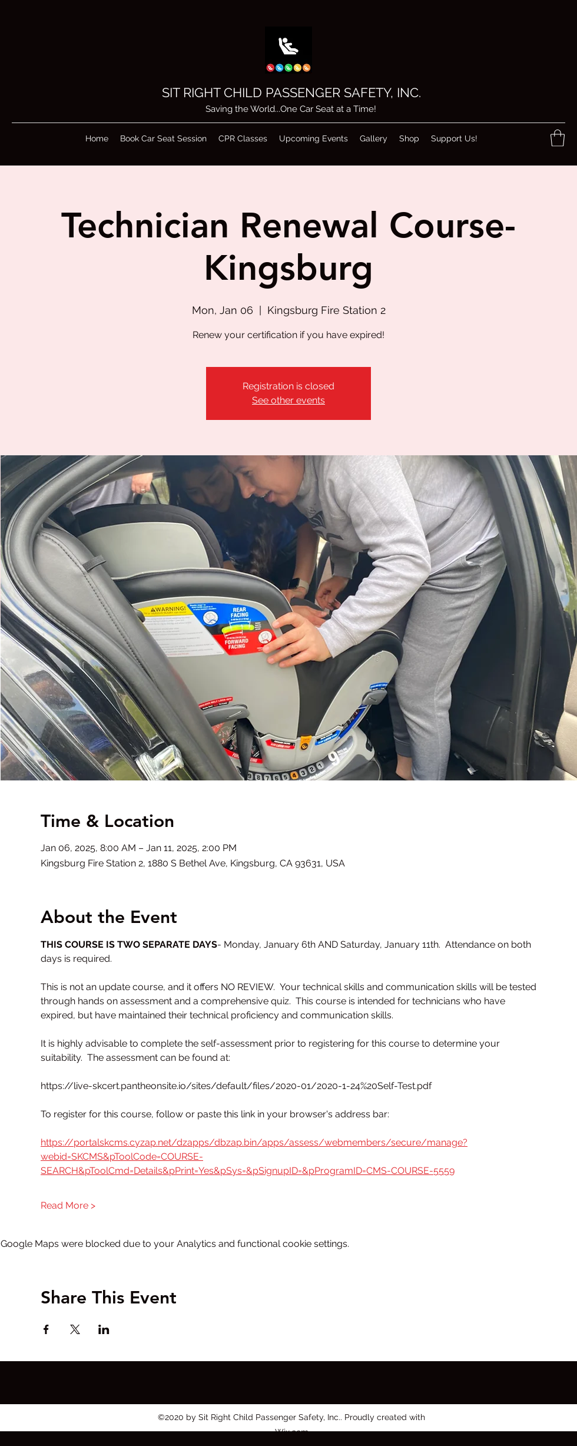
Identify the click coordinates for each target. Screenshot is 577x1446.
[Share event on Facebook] (46, 1329)
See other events (288, 400)
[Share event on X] (75, 1329)
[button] (558, 138)
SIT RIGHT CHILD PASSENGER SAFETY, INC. (291, 92)
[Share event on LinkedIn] (104, 1329)
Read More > (68, 1205)
